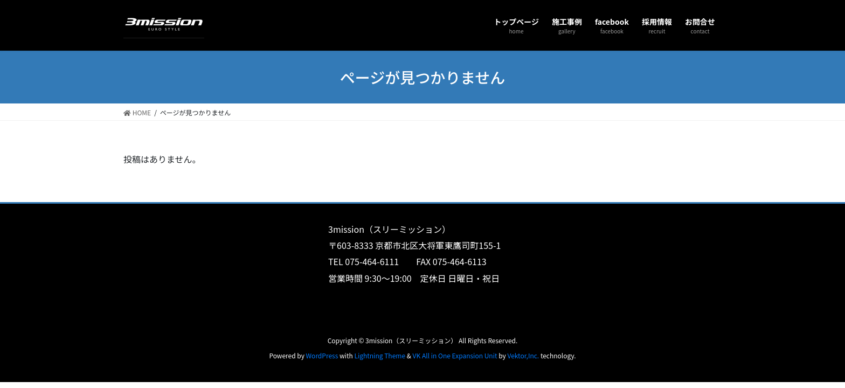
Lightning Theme (379, 355)
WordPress (322, 355)
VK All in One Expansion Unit (455, 355)
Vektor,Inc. (523, 355)
